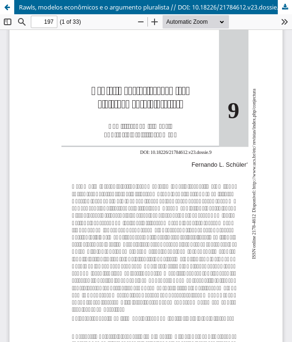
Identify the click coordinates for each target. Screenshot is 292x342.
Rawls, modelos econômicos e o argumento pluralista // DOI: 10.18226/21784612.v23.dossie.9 (150, 7)
